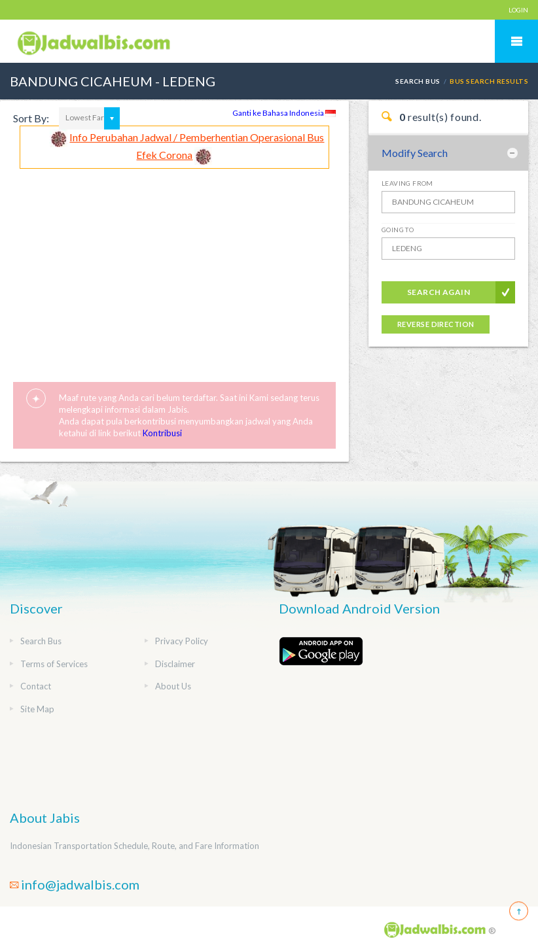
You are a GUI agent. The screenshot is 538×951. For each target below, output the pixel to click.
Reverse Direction (435, 324)
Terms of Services (54, 664)
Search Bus (417, 81)
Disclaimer (175, 664)
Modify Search (415, 153)
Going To (398, 229)
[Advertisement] (174, 266)
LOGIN (518, 10)
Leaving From (407, 183)
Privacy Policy (181, 641)
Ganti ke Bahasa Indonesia (284, 113)
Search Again (439, 292)
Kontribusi (162, 433)
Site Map (37, 709)
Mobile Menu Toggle (516, 41)
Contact (35, 686)
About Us (173, 686)
